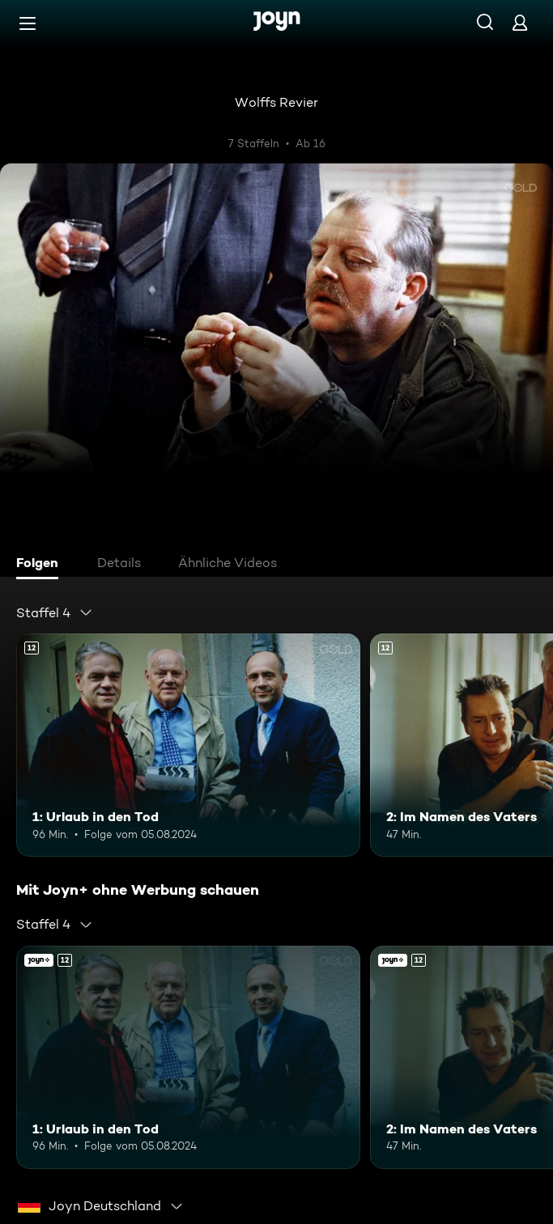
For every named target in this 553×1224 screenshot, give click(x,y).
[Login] (519, 22)
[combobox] (54, 612)
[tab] (41, 564)
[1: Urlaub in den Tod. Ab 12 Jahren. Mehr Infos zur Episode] (188, 745)
